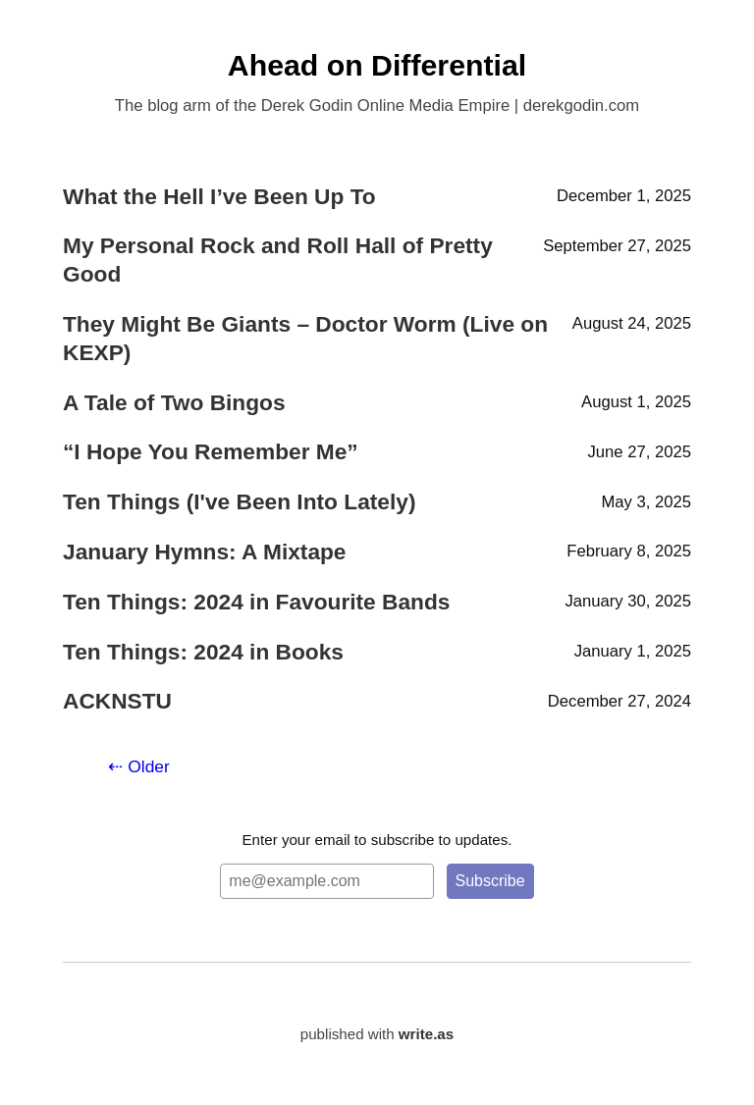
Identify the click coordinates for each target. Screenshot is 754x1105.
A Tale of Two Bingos (174, 402)
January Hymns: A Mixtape (205, 551)
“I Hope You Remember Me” (210, 451)
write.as (426, 1034)
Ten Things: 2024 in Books (203, 651)
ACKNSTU (117, 700)
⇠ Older (138, 766)
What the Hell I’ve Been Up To (219, 196)
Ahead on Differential (377, 65)
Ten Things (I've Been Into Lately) (239, 501)
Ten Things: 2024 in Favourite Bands (256, 601)
